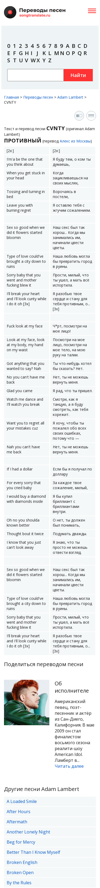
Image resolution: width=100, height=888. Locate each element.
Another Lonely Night (28, 832)
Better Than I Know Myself (33, 852)
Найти (78, 75)
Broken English (22, 862)
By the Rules (19, 883)
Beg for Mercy (21, 842)
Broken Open (20, 872)
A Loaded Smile (22, 801)
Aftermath (17, 822)
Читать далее (69, 766)
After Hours (18, 811)
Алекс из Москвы (75, 141)
